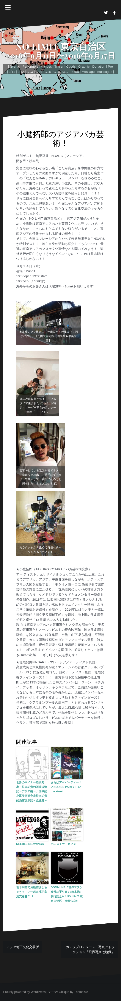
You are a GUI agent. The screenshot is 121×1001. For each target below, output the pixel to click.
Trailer (58, 66)
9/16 (56, 71)
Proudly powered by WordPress (24, 992)
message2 (104, 71)
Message (88, 71)
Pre (110, 66)
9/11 (12, 71)
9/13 (30, 71)
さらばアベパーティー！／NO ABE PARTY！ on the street (66, 787)
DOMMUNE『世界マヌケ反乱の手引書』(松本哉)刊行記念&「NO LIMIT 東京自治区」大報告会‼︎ (67, 894)
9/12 (21, 71)
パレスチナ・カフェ (63, 844)
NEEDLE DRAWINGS (30, 844)
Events (15, 66)
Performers (30, 66)
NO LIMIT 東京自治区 (61, 46)
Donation (98, 66)
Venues (46, 66)
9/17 (65, 71)
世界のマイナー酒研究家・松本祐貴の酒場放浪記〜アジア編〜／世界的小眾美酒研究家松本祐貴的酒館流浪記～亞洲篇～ (31, 791)
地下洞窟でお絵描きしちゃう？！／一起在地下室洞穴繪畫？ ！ (31, 892)
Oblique (64, 992)
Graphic (84, 66)
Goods (70, 66)
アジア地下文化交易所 (22, 947)
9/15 (47, 71)
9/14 (39, 71)
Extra (75, 71)
